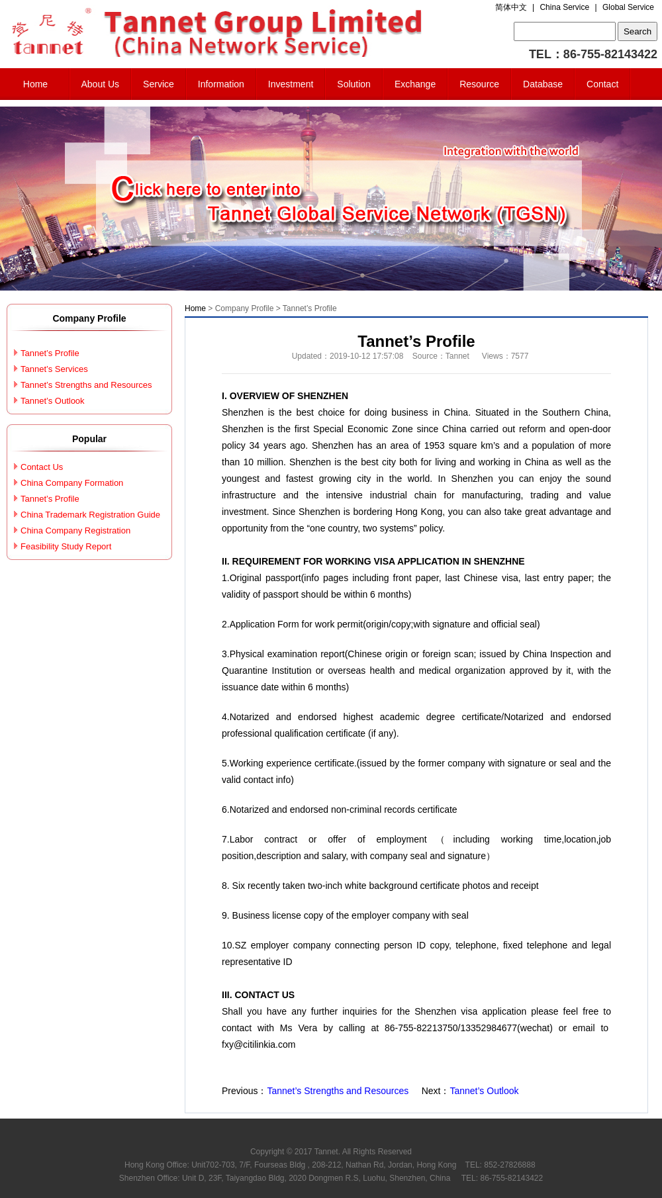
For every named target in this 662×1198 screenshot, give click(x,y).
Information (221, 84)
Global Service (628, 7)
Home (35, 84)
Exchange (415, 84)
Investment (290, 84)
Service (158, 84)
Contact (602, 84)
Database (543, 84)
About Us (100, 84)
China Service (564, 7)
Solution (354, 84)
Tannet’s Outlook (483, 1090)
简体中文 (511, 7)
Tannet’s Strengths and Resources (337, 1090)
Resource (479, 84)
